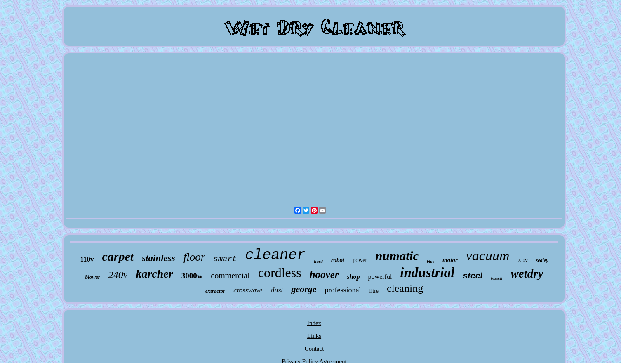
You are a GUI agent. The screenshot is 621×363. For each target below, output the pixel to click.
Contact (314, 348)
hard (318, 261)
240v (118, 274)
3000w (192, 275)
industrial (427, 272)
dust (277, 290)
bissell (496, 278)
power (360, 260)
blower (92, 277)
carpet (118, 256)
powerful (380, 276)
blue (430, 261)
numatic (397, 256)
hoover (324, 274)
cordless (279, 272)
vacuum (488, 255)
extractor (215, 291)
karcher (154, 273)
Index (314, 323)
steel (472, 275)
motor (450, 260)
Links (314, 335)
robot (338, 260)
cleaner (275, 255)
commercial (230, 275)
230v (523, 260)
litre (374, 291)
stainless (158, 258)
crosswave (247, 290)
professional (343, 290)
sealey (542, 260)
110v (87, 259)
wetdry (526, 273)
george (303, 289)
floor (194, 257)
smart (225, 259)
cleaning (405, 288)
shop (353, 276)
